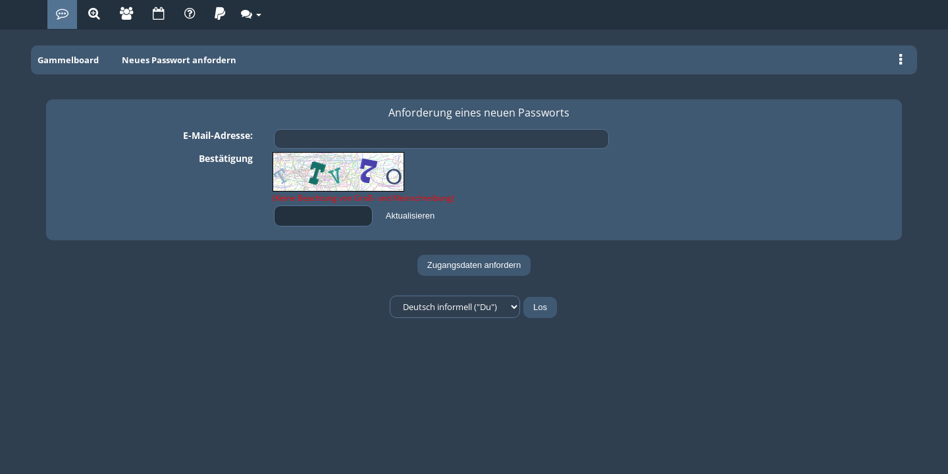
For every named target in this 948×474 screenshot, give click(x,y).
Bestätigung (226, 158)
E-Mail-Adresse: (218, 135)
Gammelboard (68, 60)
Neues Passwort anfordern (179, 60)
